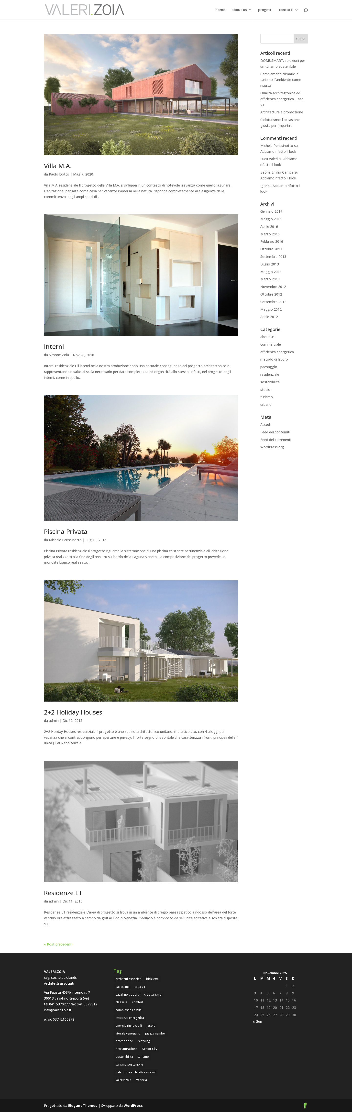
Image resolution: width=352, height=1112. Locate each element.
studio (265, 389)
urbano (266, 404)
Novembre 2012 (273, 286)
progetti (265, 10)
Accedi (265, 424)
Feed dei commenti (275, 439)
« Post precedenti (58, 944)
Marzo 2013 (270, 279)
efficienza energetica (277, 352)
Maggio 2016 (271, 219)
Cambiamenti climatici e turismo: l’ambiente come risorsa (280, 80)
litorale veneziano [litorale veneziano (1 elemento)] (128, 1033)
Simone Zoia (59, 354)
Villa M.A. (58, 165)
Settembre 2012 (273, 301)
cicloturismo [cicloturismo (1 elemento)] (153, 994)
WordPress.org (272, 447)
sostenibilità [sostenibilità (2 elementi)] (124, 1057)
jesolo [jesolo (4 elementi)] (151, 1026)
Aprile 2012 (269, 316)
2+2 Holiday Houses (73, 712)
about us (239, 10)
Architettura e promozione (281, 112)
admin (54, 720)
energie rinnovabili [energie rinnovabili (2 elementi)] (129, 1026)
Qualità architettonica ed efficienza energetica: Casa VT (281, 99)
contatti (286, 10)
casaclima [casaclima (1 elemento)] (123, 987)
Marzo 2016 (270, 234)
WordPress (133, 1105)
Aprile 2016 (269, 226)
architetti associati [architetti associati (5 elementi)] (128, 979)
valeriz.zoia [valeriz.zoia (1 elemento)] (123, 1080)
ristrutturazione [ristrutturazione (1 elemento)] (126, 1049)
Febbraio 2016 (271, 241)
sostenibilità (270, 382)
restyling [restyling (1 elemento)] (144, 1041)
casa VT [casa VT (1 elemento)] (139, 987)
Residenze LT (63, 892)
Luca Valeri (269, 158)
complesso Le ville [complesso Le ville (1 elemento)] (129, 1010)
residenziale (269, 374)
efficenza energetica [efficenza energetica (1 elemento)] (130, 1018)
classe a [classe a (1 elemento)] (121, 1002)
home (220, 10)
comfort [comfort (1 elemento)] (137, 1002)
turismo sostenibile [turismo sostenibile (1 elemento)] (129, 1064)
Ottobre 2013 (271, 249)
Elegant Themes (82, 1105)
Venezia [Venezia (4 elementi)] (141, 1080)
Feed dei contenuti (275, 432)
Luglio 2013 (269, 264)
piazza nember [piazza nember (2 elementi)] (155, 1033)
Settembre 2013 (273, 256)
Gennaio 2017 (271, 211)
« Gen (257, 1021)
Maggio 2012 (271, 309)
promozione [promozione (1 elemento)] (124, 1041)
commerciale (270, 344)
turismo (266, 397)
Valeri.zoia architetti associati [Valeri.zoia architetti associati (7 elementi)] (136, 1072)
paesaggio (268, 366)
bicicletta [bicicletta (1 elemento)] (152, 979)
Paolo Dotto (59, 174)
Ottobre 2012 (271, 294)
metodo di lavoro (274, 359)
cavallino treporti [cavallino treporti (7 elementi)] (127, 994)
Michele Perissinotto (65, 540)
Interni (54, 346)
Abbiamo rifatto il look (278, 151)
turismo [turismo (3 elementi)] (143, 1057)
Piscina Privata (66, 531)
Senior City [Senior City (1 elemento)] (149, 1049)
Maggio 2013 (271, 271)
